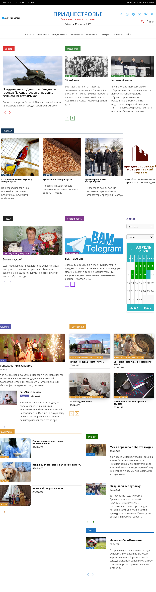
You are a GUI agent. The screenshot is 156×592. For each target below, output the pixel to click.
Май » (148, 307)
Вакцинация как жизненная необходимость (56, 465)
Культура (24, 396)
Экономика (77, 326)
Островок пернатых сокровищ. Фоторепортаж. (16, 180)
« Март (133, 307)
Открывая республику (125, 486)
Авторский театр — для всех (47, 488)
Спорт (91, 530)
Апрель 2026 (143, 249)
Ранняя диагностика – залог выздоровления (48, 442)
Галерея (7, 131)
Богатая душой (12, 259)
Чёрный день (72, 80)
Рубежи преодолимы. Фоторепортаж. (96, 180)
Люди (8, 218)
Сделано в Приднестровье (128, 357)
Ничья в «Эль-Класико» (126, 540)
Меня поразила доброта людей (131, 447)
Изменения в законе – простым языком (130, 402)
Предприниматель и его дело (86, 357)
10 (144, 274)
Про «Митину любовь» (30, 392)
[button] (146, 22)
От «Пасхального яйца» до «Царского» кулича (133, 363)
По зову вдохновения (80, 401)
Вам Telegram (74, 258)
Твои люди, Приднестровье (16, 254)
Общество (73, 48)
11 (148, 274)
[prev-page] (5, 113)
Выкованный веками (121, 80)
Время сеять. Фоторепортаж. (58, 179)
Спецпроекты (74, 218)
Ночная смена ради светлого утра (86, 362)
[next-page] (10, 113)
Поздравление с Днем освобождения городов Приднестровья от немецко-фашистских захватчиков (29, 92)
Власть (9, 48)
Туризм (92, 437)
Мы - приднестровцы (123, 76)
